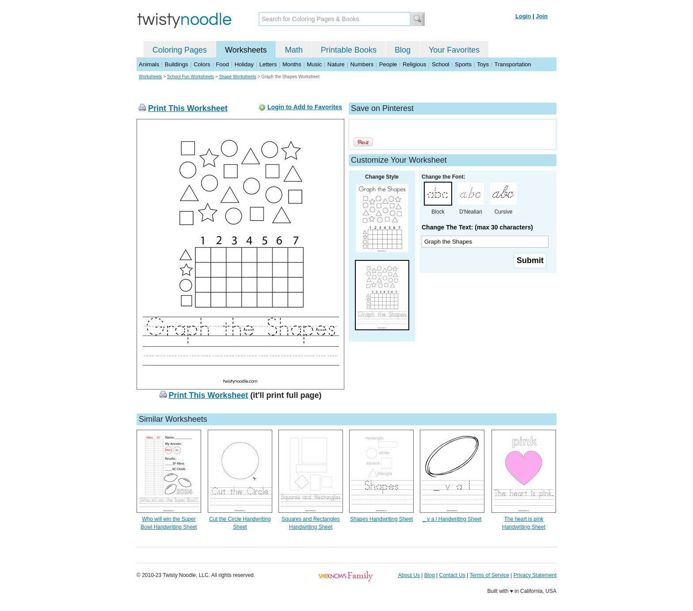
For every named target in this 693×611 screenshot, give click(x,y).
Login (523, 16)
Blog (403, 50)
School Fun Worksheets (190, 76)
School (440, 64)
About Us (409, 575)
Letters (268, 64)
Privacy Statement (535, 575)
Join (542, 16)
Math (294, 50)
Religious (414, 64)
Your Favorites (454, 50)
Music (314, 64)
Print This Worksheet (188, 108)
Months (291, 64)
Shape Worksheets (237, 76)
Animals (149, 64)
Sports (463, 64)
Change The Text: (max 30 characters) (477, 227)
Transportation (512, 64)
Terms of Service (489, 575)
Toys (483, 64)
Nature (336, 64)
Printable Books (349, 50)
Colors (202, 64)
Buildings (176, 64)
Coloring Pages (179, 50)
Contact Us (452, 575)
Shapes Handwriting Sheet (381, 519)
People (388, 64)
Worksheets (246, 50)
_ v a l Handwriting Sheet (452, 519)
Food (222, 64)
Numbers (361, 64)
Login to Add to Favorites (304, 107)
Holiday (244, 64)
